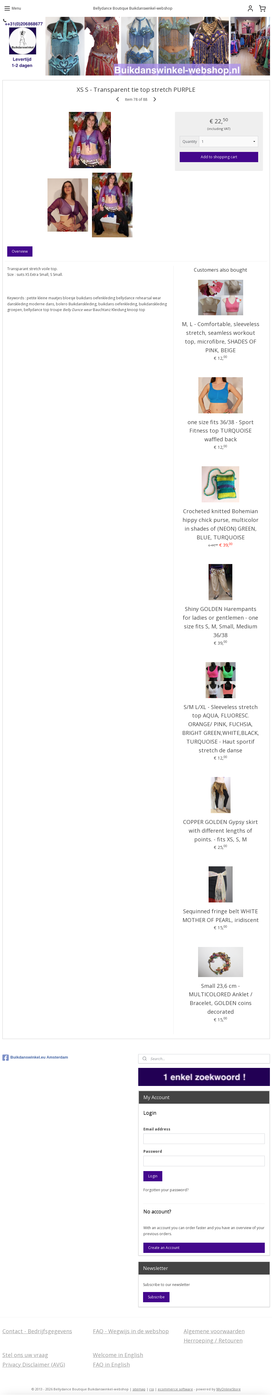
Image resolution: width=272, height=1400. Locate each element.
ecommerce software (175, 1389)
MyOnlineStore (228, 1389)
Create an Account (163, 1247)
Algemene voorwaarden (214, 1331)
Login (152, 1176)
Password (152, 1151)
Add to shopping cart (219, 156)
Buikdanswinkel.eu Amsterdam (35, 1057)
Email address (156, 1129)
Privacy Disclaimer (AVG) (33, 1364)
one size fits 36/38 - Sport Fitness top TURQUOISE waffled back (221, 430)
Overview (20, 251)
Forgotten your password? (165, 1189)
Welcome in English (118, 1354)
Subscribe (156, 1297)
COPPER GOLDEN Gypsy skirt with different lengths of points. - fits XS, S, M (220, 830)
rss (151, 1389)
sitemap (139, 1389)
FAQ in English (111, 1364)
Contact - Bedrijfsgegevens (37, 1331)
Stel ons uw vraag (25, 1354)
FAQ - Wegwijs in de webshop (131, 1331)
